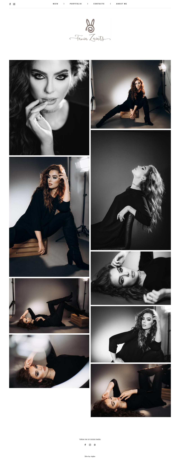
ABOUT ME (121, 4)
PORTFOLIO (76, 4)
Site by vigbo (90, 456)
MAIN (55, 4)
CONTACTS (99, 4)
